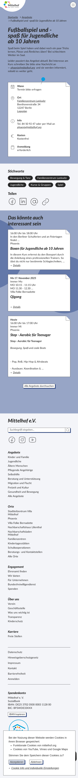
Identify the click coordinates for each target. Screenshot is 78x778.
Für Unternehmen (18, 580)
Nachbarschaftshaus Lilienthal (25, 527)
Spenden (13, 589)
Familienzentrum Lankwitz (31, 101)
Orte (11, 506)
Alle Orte (13, 556)
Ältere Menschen (18, 466)
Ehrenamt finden (17, 571)
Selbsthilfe (14, 474)
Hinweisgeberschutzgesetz (23, 657)
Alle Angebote (16, 496)
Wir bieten (14, 576)
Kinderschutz (15, 621)
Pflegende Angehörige (20, 470)
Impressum (14, 663)
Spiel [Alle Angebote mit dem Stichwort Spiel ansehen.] (60, 185)
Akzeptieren (16, 762)
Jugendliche (14, 461)
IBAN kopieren (17, 714)
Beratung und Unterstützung (24, 479)
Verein (11, 604)
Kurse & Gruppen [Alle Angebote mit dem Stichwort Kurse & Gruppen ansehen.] (41, 185)
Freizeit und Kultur (18, 487)
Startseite (13, 17)
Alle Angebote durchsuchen (39, 386)
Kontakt (12, 668)
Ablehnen (36, 762)
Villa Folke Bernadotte (20, 523)
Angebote (27, 17)
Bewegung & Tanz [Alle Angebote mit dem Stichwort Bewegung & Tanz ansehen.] (20, 178)
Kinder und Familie (18, 457)
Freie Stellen (15, 636)
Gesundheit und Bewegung (23, 492)
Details (37, 265)
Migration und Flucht (19, 483)
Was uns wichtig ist (19, 612)
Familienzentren (17, 539)
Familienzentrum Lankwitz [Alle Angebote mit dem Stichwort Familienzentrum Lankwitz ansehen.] (52, 178)
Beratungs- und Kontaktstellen (25, 552)
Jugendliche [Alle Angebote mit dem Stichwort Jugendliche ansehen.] (17, 185)
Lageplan (22, 111)
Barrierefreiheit (16, 674)
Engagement (16, 566)
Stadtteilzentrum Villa (20, 513)
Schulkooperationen (19, 548)
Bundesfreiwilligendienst (22, 584)
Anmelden (13, 679)
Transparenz (15, 617)
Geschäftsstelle (16, 608)
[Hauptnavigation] (73, 5)
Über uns (13, 599)
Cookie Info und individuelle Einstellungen (35, 768)
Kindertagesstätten (18, 543)
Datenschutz (15, 652)
